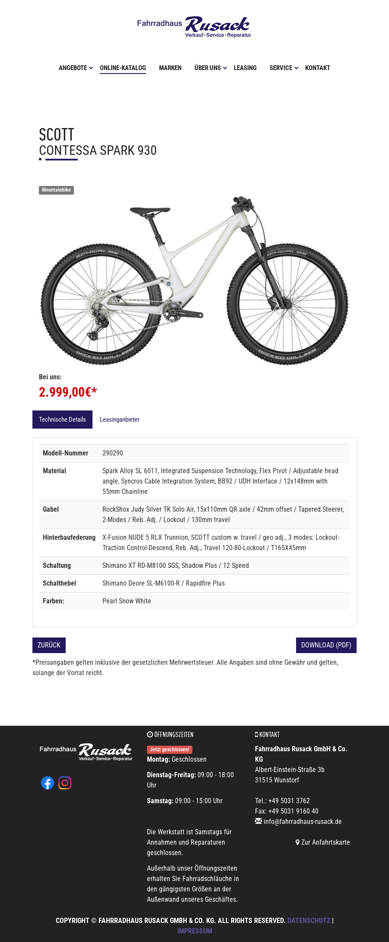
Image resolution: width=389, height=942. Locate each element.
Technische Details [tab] (62, 419)
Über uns (210, 68)
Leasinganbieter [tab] (120, 419)
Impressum (194, 931)
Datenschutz (308, 920)
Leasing (245, 68)
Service (284, 68)
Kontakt (317, 68)
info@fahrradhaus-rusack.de (303, 821)
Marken (170, 68)
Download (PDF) (326, 645)
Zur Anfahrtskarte (323, 842)
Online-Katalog (123, 68)
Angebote (76, 68)
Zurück (49, 645)
